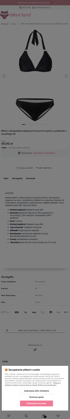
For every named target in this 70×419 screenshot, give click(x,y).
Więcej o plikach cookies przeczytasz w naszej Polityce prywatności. (33, 384)
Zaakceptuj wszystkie (36, 403)
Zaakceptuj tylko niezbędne (36, 391)
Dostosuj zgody (36, 397)
